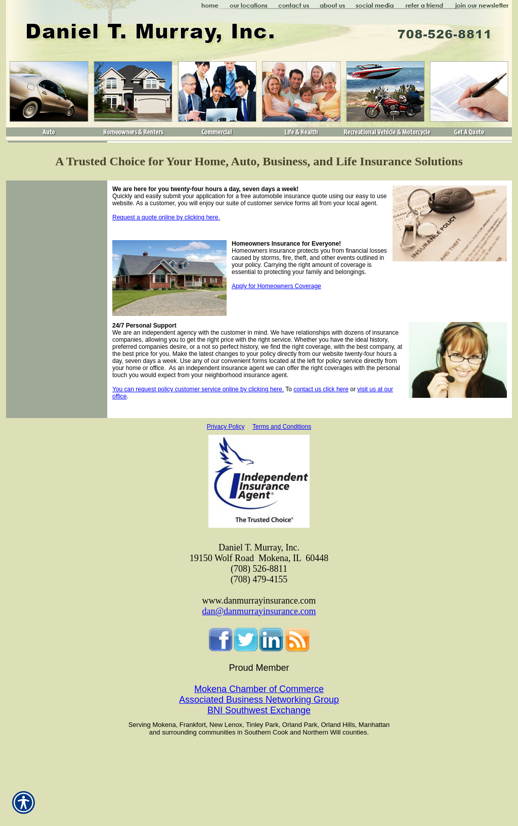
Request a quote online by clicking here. (166, 217)
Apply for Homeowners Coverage (276, 286)
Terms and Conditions (281, 426)
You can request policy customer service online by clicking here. (198, 389)
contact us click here (321, 389)
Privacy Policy (226, 426)
